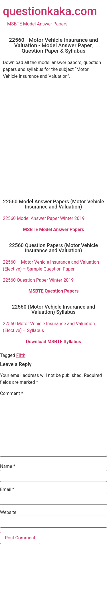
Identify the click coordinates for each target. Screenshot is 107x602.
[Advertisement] (53, 137)
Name (7, 466)
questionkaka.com (50, 11)
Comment (11, 393)
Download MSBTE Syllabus (53, 341)
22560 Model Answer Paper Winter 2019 (43, 218)
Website (8, 512)
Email (7, 489)
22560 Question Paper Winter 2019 (38, 280)
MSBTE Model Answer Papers (37, 24)
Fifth (20, 355)
